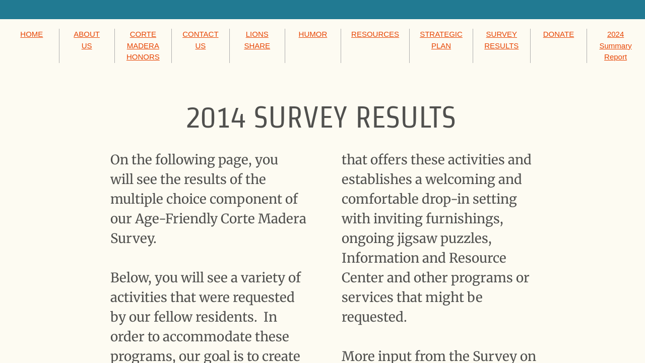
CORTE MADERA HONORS (143, 45)
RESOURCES (375, 34)
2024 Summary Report (615, 45)
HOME (31, 34)
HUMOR (313, 34)
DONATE (558, 34)
